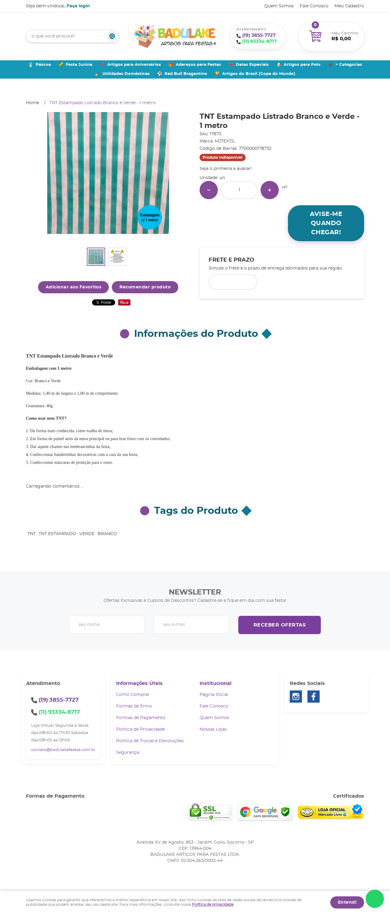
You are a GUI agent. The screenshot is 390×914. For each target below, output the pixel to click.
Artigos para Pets (302, 65)
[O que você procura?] (112, 36)
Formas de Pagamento (140, 718)
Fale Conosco (314, 6)
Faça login (78, 6)
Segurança (127, 752)
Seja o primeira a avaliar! (226, 169)
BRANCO (107, 534)
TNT (31, 534)
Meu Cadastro (349, 6)
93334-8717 (259, 41)
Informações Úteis (139, 683)
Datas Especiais (252, 65)
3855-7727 (258, 35)
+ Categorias (348, 65)
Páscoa (43, 65)
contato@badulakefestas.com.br (63, 750)
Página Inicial (214, 695)
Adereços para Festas (198, 65)
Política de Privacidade (140, 729)
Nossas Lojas (213, 729)
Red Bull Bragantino (186, 74)
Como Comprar (133, 695)
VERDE (86, 534)
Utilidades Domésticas (126, 74)
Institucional (216, 683)
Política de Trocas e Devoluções (150, 741)
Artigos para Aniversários (134, 65)
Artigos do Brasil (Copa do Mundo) (258, 74)
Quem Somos (279, 6)
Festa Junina (79, 65)
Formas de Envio (134, 706)
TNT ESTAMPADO (57, 534)
